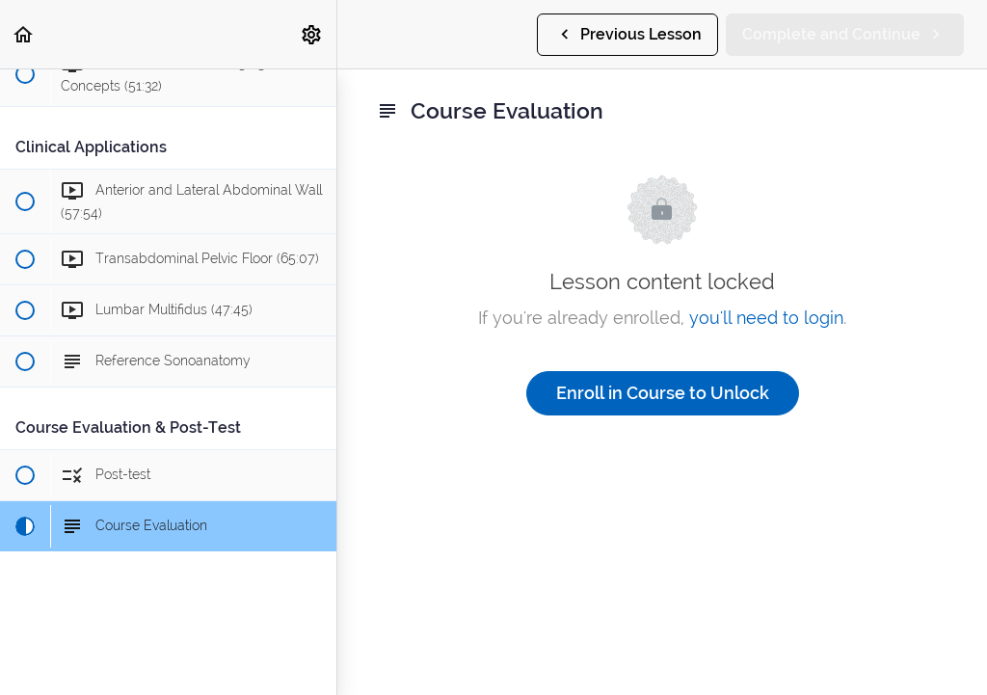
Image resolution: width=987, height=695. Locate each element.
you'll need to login (766, 317)
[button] (24, 34)
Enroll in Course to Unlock (662, 393)
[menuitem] (312, 34)
